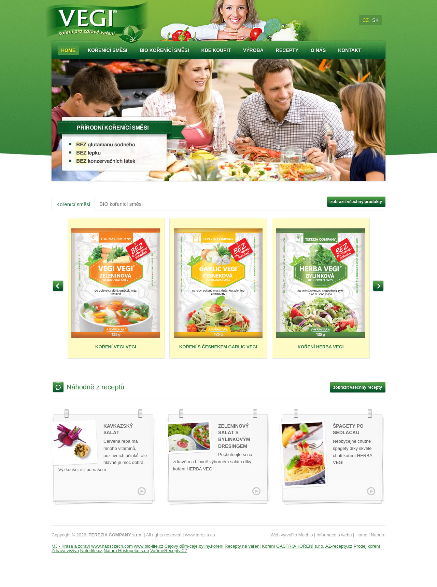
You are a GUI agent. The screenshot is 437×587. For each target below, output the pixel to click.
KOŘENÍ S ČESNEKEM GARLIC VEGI (218, 288)
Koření (268, 546)
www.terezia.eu (200, 534)
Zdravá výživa (65, 550)
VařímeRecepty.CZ (168, 550)
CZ (366, 20)
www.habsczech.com (111, 546)
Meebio (305, 534)
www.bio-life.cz (148, 546)
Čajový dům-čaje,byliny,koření (194, 546)
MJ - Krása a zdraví (71, 546)
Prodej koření (367, 546)
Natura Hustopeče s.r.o (126, 550)
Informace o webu (334, 534)
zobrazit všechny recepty (357, 387)
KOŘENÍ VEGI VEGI (115, 288)
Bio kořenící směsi (164, 50)
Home (68, 50)
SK (375, 20)
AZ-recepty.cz (338, 546)
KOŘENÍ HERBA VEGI (320, 288)
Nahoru (378, 534)
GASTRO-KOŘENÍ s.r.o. (300, 546)
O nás (318, 50)
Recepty (287, 50)
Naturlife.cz (91, 550)
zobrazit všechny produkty (356, 201)
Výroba (253, 50)
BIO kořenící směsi (121, 204)
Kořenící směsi (107, 50)
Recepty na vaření (243, 546)
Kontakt (349, 50)
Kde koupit (216, 50)
